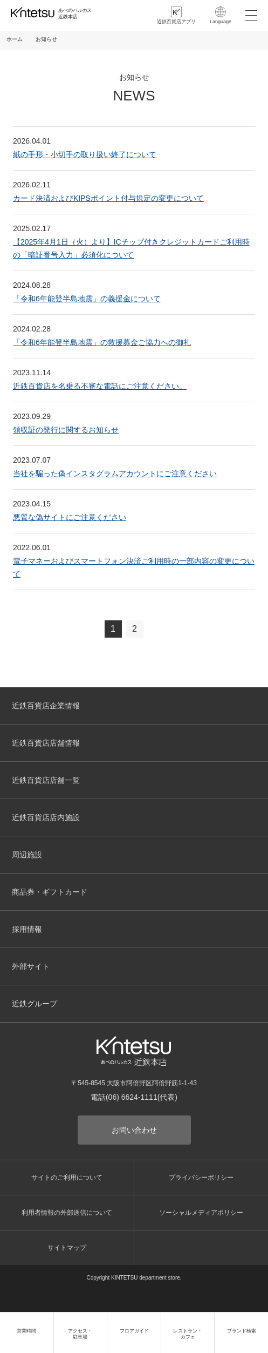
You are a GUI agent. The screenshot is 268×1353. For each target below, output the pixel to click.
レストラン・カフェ (187, 1334)
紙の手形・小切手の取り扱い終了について (84, 154)
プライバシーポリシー (201, 1177)
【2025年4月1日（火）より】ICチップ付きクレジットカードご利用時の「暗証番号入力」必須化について (131, 248)
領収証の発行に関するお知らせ (66, 429)
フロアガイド (134, 1331)
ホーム (14, 39)
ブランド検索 (241, 1331)
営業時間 (26, 1331)
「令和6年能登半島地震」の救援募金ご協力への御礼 (102, 342)
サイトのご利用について (66, 1177)
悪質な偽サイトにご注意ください (69, 517)
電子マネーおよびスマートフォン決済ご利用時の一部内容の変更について (134, 567)
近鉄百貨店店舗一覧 (46, 780)
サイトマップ (66, 1247)
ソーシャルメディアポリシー (201, 1212)
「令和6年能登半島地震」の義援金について (87, 298)
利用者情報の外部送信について (67, 1212)
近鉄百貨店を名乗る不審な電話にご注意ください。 (100, 386)
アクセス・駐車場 (80, 1334)
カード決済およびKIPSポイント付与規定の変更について (108, 198)
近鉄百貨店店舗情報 (46, 743)
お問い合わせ (134, 1130)
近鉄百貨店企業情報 (46, 705)
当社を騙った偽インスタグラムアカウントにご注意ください (115, 473)
